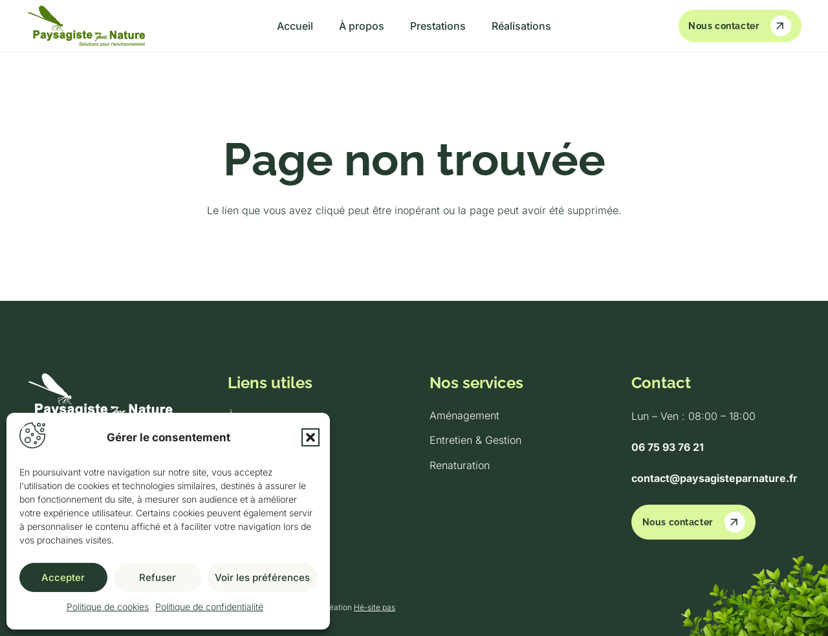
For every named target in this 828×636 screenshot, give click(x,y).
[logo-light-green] (86, 26)
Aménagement (464, 415)
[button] (310, 437)
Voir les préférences (262, 577)
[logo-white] (111, 398)
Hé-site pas (374, 607)
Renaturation (460, 465)
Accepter (63, 577)
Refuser (157, 577)
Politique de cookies (108, 606)
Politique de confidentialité (209, 606)
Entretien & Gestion (475, 439)
